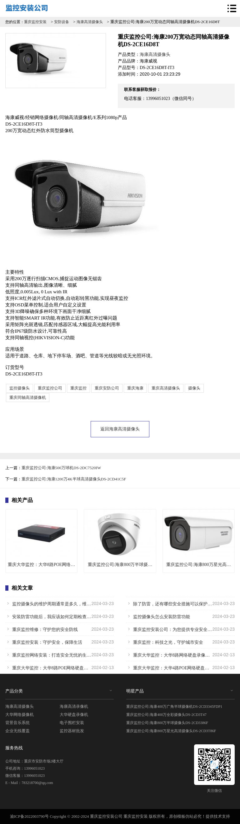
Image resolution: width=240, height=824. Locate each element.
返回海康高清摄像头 (120, 429)
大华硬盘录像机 (74, 714)
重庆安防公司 (107, 388)
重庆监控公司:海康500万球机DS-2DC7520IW (61, 467)
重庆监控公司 (50, 388)
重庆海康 (135, 388)
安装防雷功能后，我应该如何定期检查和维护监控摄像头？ (59, 616)
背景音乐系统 (17, 722)
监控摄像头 (19, 388)
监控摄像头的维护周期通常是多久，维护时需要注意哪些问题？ (59, 603)
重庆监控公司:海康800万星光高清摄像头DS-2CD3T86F (171, 731)
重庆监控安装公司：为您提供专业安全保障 (180, 629)
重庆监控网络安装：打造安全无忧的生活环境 (59, 654)
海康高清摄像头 (90, 22)
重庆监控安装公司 (106, 816)
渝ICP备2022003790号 (29, 816)
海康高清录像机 (74, 706)
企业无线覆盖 (17, 730)
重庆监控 (78, 388)
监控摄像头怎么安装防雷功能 (180, 616)
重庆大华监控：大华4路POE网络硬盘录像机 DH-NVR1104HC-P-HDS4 (180, 667)
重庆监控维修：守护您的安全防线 (59, 629)
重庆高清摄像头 (166, 388)
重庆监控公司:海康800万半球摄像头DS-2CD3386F (167, 723)
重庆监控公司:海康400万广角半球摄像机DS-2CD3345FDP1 (174, 706)
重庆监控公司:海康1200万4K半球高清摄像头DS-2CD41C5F (74, 479)
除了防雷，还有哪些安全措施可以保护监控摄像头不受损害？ (180, 603)
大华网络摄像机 (19, 714)
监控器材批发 (72, 730)
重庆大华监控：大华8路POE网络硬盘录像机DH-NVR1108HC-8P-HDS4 (59, 667)
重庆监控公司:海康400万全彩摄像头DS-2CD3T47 (166, 714)
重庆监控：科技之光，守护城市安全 (180, 642)
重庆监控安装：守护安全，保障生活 (59, 642)
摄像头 (194, 388)
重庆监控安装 (35, 22)
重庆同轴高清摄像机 (27, 397)
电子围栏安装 (72, 722)
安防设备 (61, 22)
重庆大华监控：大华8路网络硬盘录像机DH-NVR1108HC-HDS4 (180, 654)
